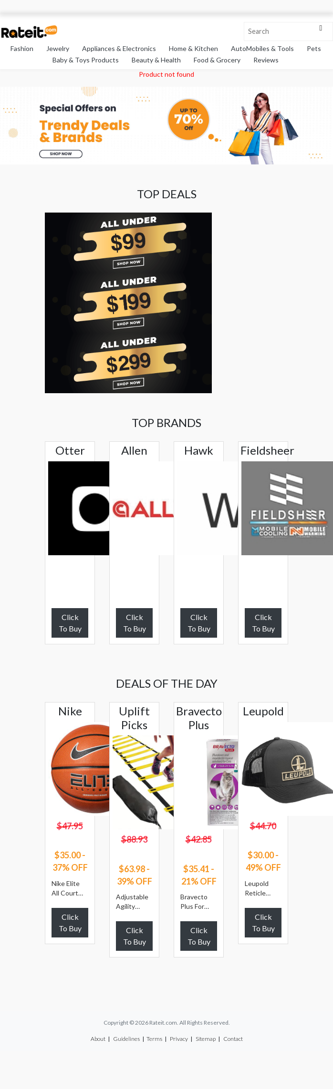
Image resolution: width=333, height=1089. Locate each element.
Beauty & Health (156, 60)
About (98, 1038)
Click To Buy (70, 622)
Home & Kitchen (193, 48)
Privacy (179, 1038)
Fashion (21, 48)
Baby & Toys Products (85, 60)
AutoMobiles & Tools (262, 48)
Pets (314, 48)
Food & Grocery (217, 60)
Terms (154, 1038)
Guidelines (126, 1038)
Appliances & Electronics (119, 48)
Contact (233, 1038)
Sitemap (206, 1038)
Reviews (266, 60)
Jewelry (57, 48)
